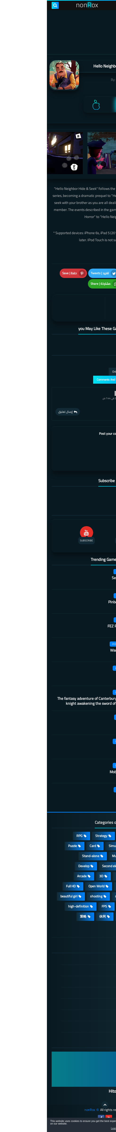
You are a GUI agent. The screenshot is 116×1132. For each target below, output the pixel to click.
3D (54, 876)
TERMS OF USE (84, 981)
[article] (32, 308)
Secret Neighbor (78, 577)
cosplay (98, 856)
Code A (85, 723)
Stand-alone (43, 856)
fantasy (74, 876)
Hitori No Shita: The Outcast (86, 1091)
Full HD (24, 886)
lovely (76, 916)
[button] (97, 1125)
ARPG (100, 906)
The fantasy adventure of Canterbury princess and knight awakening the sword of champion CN (50, 701)
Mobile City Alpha (77, 771)
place (73, 886)
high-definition (31, 906)
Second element (66, 866)
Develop (36, 866)
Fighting (98, 916)
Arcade (35, 876)
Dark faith (83, 795)
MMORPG (97, 896)
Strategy (54, 836)
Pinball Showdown (76, 601)
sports (72, 896)
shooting (49, 896)
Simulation (69, 846)
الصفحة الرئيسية (84, 959)
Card (46, 846)
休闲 (55, 916)
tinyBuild (75, 79)
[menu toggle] (107, 5)
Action (99, 836)
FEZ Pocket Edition (76, 626)
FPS (57, 906)
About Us (89, 1026)
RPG (32, 836)
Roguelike (97, 866)
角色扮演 (97, 926)
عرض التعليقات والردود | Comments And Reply (77, 379)
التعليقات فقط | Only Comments (84, 371)
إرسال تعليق (18, 411)
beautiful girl (21, 896)
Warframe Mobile (77, 650)
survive (78, 906)
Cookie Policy (86, 1004)
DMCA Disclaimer (83, 970)
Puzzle (25, 846)
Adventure (96, 846)
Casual (77, 836)
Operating (97, 886)
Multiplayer (73, 856)
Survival (98, 876)
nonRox (42, 1109)
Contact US (87, 1015)
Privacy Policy (86, 993)
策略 (36, 916)
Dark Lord (83, 747)
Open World (49, 886)
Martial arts (81, 674)
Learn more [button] (70, 1128)
